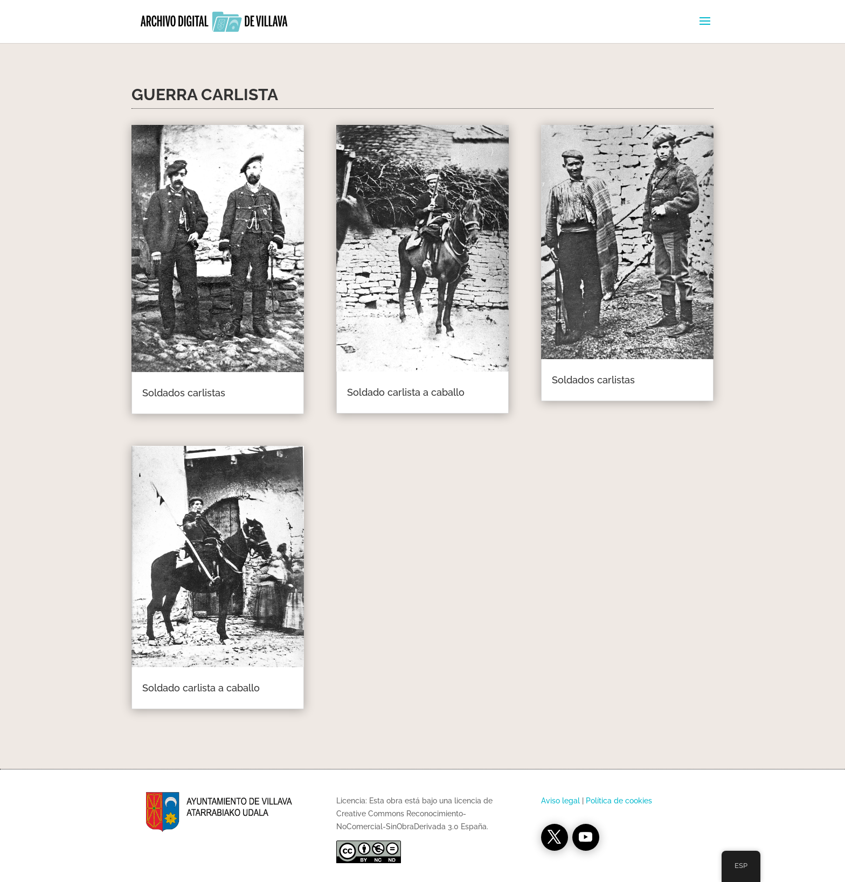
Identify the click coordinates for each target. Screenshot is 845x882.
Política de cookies (619, 800)
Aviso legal (560, 800)
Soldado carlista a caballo (201, 688)
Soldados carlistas (183, 392)
